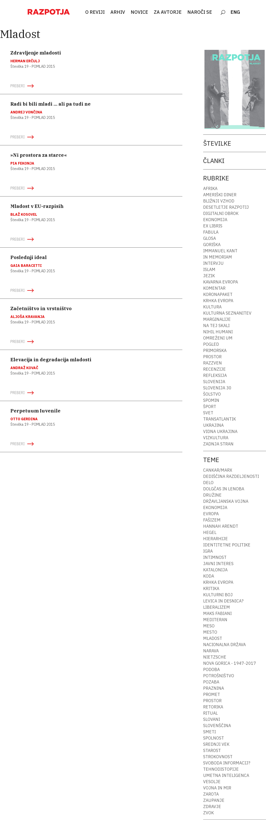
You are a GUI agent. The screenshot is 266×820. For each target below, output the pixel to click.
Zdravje (212, 806)
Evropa (211, 513)
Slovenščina (217, 725)
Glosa (209, 238)
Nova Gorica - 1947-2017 (229, 663)
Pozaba (211, 682)
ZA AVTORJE (168, 12)
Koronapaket (217, 294)
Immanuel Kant (220, 250)
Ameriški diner (219, 194)
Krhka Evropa (218, 300)
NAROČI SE (199, 12)
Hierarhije (215, 538)
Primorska (215, 350)
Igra (208, 551)
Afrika (210, 188)
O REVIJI (95, 12)
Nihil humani (218, 331)
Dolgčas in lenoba (223, 488)
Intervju (213, 263)
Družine (212, 495)
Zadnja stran (218, 443)
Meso (209, 625)
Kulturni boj (218, 594)
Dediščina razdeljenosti (231, 476)
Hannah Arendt (220, 526)
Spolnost (213, 738)
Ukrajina (213, 425)
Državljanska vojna (225, 501)
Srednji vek (216, 744)
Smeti (209, 731)
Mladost (212, 638)
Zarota (211, 794)
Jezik (209, 275)
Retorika (213, 706)
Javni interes (218, 563)
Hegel (209, 532)
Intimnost (215, 557)
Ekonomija (215, 219)
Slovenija (214, 381)
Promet (211, 694)
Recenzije (214, 369)
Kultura (212, 306)
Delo (208, 482)
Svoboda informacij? (226, 762)
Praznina (213, 688)
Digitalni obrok (220, 213)
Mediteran (215, 619)
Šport (209, 406)
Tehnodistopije (221, 769)
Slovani (211, 719)
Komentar (214, 288)
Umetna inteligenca (226, 775)
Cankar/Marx (217, 470)
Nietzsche (214, 657)
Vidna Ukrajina (220, 431)
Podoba (211, 669)
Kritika (211, 588)
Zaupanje (213, 800)
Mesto (210, 632)
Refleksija (215, 375)
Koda (208, 576)
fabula (210, 232)
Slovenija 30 (217, 387)
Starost (212, 750)
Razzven (212, 362)
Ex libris (212, 225)
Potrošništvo (218, 675)
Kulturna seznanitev (227, 313)
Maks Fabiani (217, 613)
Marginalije (217, 319)
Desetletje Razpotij (226, 207)
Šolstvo (212, 394)
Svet (208, 412)
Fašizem (212, 520)
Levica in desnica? (223, 601)
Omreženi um (217, 338)
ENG (235, 12)
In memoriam (217, 257)
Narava (211, 650)
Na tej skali (216, 325)
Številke (217, 143)
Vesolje (212, 781)
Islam (209, 269)
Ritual (210, 713)
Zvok (208, 812)
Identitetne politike (226, 544)
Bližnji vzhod (218, 201)
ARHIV (117, 12)
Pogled (211, 344)
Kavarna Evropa (220, 281)
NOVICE (139, 12)
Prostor (212, 356)
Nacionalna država (224, 644)
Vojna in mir (217, 787)
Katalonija (215, 569)
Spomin (211, 400)
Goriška (212, 244)
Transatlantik (219, 419)
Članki (213, 161)
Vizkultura (215, 437)
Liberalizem (216, 607)
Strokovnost (217, 756)
